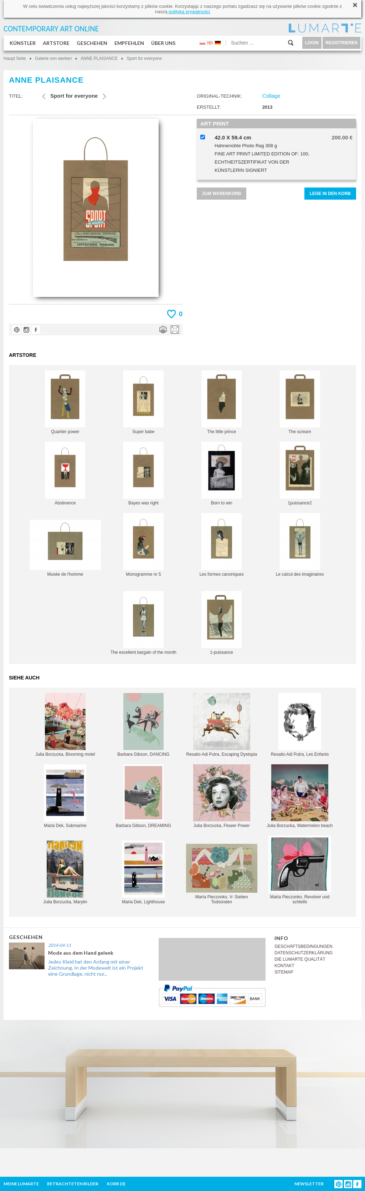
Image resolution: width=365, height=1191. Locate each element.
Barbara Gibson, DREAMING (143, 796)
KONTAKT (284, 965)
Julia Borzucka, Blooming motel (65, 725)
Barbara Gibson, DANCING (143, 725)
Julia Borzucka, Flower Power (221, 796)
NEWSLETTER (309, 1183)
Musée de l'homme (65, 548)
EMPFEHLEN (129, 43)
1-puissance (221, 623)
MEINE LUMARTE (21, 1183)
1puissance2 (300, 473)
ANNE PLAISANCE (99, 58)
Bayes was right (143, 473)
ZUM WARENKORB (221, 193)
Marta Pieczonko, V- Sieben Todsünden (221, 874)
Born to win (221, 473)
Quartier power (65, 402)
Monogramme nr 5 (143, 545)
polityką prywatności (189, 11)
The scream (300, 402)
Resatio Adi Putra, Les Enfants (300, 725)
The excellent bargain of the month (143, 623)
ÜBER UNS (163, 43)
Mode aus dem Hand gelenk (80, 953)
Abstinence (65, 473)
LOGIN (312, 42)
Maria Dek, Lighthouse (143, 872)
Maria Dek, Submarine (65, 796)
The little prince (221, 402)
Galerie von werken (53, 58)
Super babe (143, 402)
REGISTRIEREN (341, 42)
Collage (271, 96)
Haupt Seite (15, 58)
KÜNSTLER (23, 43)
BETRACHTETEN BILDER (72, 1183)
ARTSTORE (56, 43)
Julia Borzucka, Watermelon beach (300, 796)
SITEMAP (283, 972)
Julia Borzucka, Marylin (65, 872)
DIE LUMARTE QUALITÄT (299, 959)
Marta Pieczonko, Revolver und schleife (299, 870)
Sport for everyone (144, 58)
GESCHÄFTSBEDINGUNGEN (303, 946)
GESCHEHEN (92, 43)
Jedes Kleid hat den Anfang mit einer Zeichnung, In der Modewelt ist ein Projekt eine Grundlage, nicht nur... (95, 968)
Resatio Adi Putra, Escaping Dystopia (221, 725)
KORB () (116, 1183)
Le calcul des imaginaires (300, 545)
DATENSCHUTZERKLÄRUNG (303, 952)
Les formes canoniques (222, 545)
